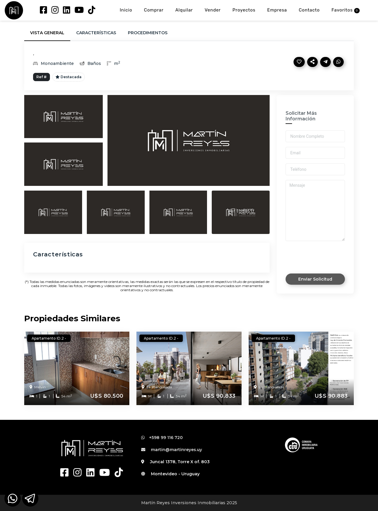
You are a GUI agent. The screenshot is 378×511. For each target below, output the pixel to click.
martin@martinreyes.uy (171, 449)
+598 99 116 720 (162, 437)
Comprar (154, 10)
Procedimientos (147, 32)
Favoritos (346, 10)
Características (96, 32)
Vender (213, 10)
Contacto (309, 10)
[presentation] (317, 253)
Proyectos (243, 10)
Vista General (47, 32)
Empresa (277, 10)
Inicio (126, 10)
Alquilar (184, 10)
